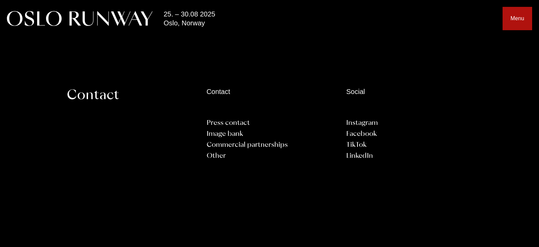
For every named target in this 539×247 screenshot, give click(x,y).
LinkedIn (359, 156)
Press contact (228, 123)
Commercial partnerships (247, 145)
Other (216, 156)
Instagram (362, 123)
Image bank (225, 134)
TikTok (356, 145)
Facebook (361, 134)
